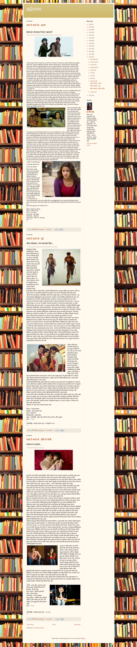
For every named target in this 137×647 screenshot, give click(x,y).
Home (54, 624)
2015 (90, 54)
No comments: (49, 430)
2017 (90, 48)
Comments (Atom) (39, 628)
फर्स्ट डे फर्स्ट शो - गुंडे (35, 238)
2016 (90, 51)
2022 (90, 35)
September (93, 67)
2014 (90, 57)
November (93, 62)
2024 (90, 29)
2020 (90, 40)
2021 (90, 38)
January (92, 92)
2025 (90, 27)
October (92, 64)
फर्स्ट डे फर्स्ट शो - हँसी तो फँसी (38, 439)
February (92, 81)
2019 (90, 43)
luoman (71, 638)
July (91, 73)
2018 (90, 46)
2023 (90, 32)
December (93, 59)
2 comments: (48, 229)
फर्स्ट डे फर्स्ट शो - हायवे (35, 25)
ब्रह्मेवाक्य (33, 9)
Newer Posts (30, 624)
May (91, 78)
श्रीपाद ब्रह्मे (91, 112)
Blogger (83, 638)
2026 (90, 24)
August (92, 70)
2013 (90, 95)
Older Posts (77, 624)
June (91, 75)
